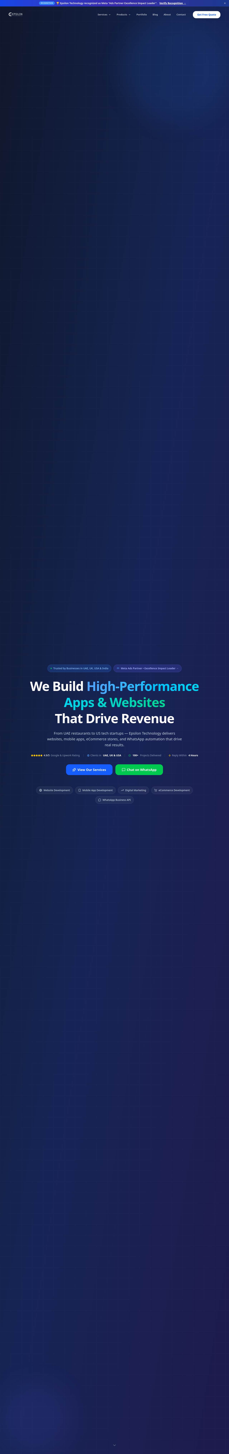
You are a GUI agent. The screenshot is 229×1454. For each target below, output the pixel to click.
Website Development (54, 790)
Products (124, 14)
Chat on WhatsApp (139, 770)
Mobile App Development (95, 790)
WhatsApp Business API (114, 800)
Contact (181, 14)
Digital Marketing (133, 790)
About (167, 14)
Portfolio (142, 14)
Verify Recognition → (172, 3)
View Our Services (89, 770)
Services (104, 14)
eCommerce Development (172, 790)
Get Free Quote (206, 14)
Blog (155, 14)
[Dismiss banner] (225, 3)
